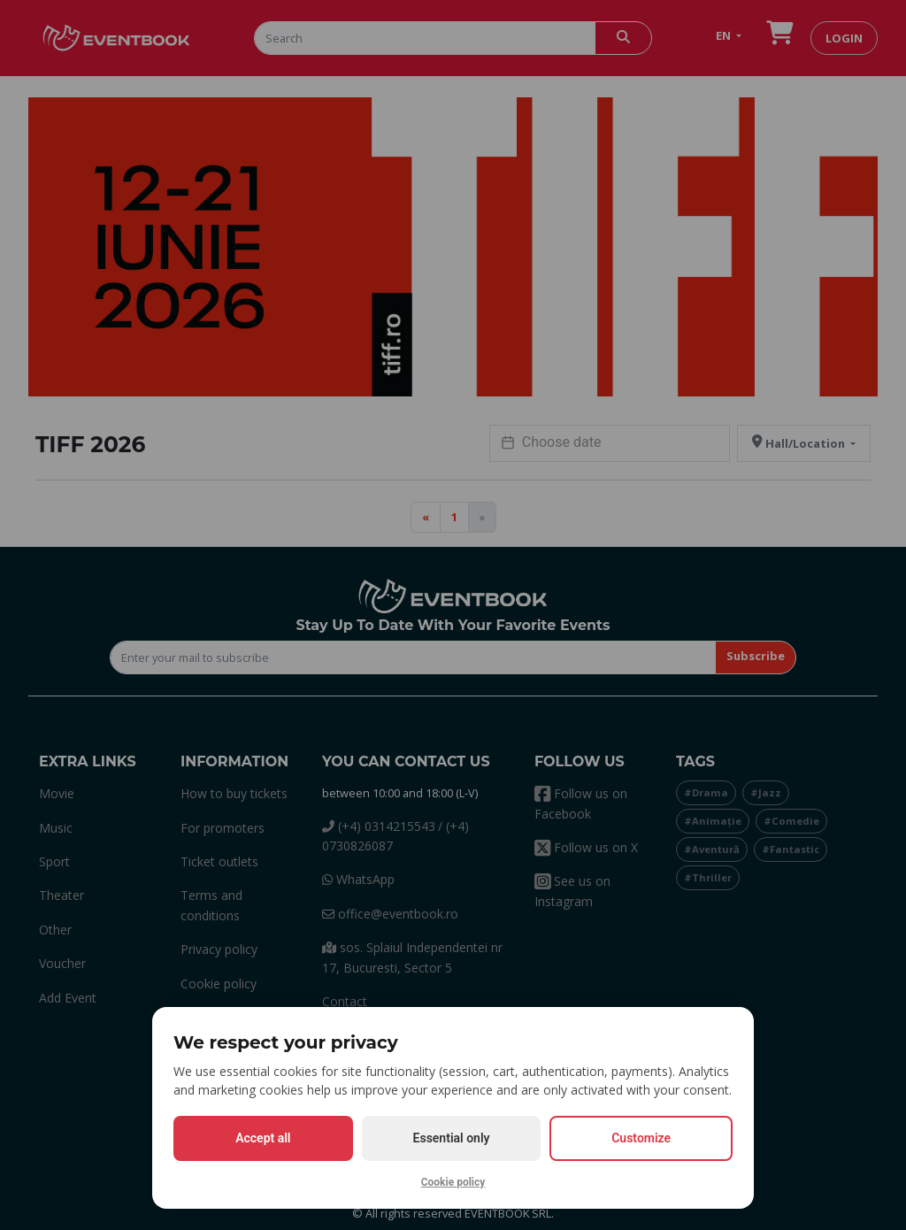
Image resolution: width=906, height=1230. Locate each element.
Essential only (451, 1138)
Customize (641, 1138)
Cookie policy (453, 1182)
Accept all (262, 1138)
